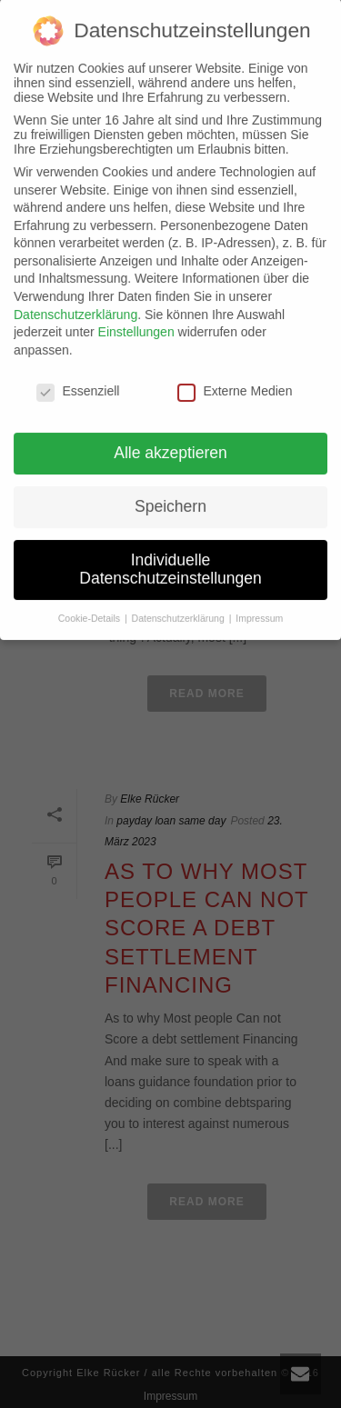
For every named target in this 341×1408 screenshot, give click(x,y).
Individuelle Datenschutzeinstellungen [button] (170, 554)
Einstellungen (136, 317)
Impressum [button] (259, 602)
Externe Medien (234, 375)
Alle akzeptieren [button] (170, 438)
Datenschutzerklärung (75, 299)
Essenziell (77, 375)
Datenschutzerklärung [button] (179, 602)
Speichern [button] (170, 492)
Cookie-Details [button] (90, 602)
